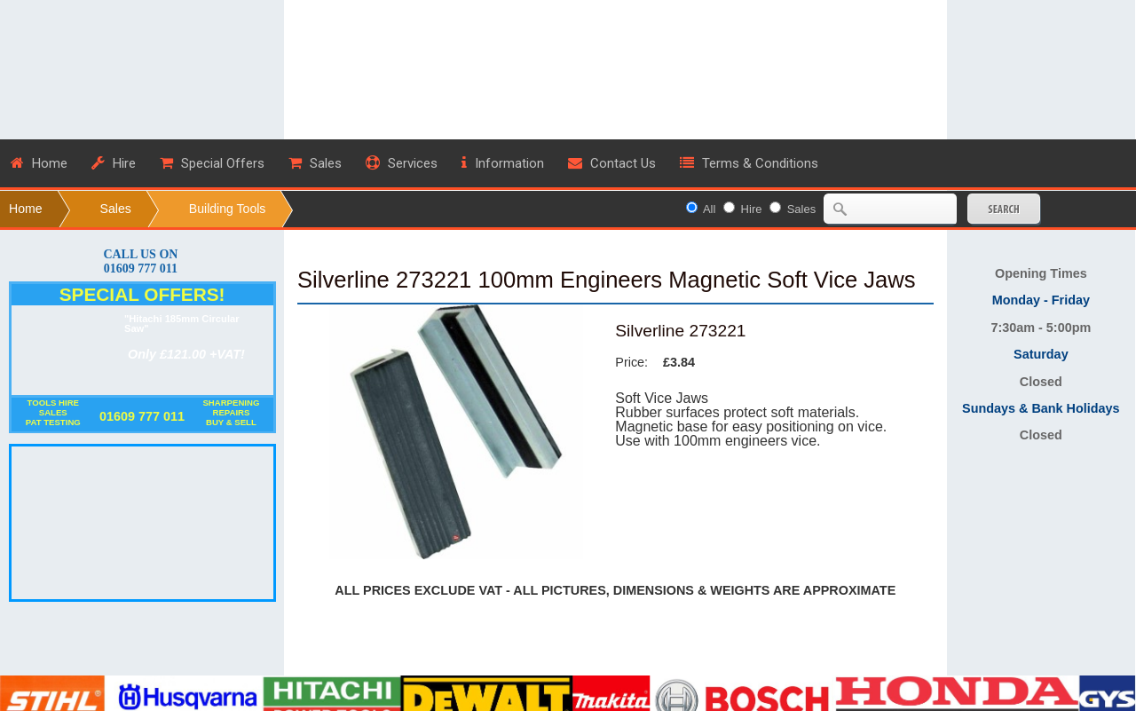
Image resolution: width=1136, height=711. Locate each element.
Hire (751, 209)
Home (26, 208)
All (709, 209)
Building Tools (227, 208)
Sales (115, 208)
